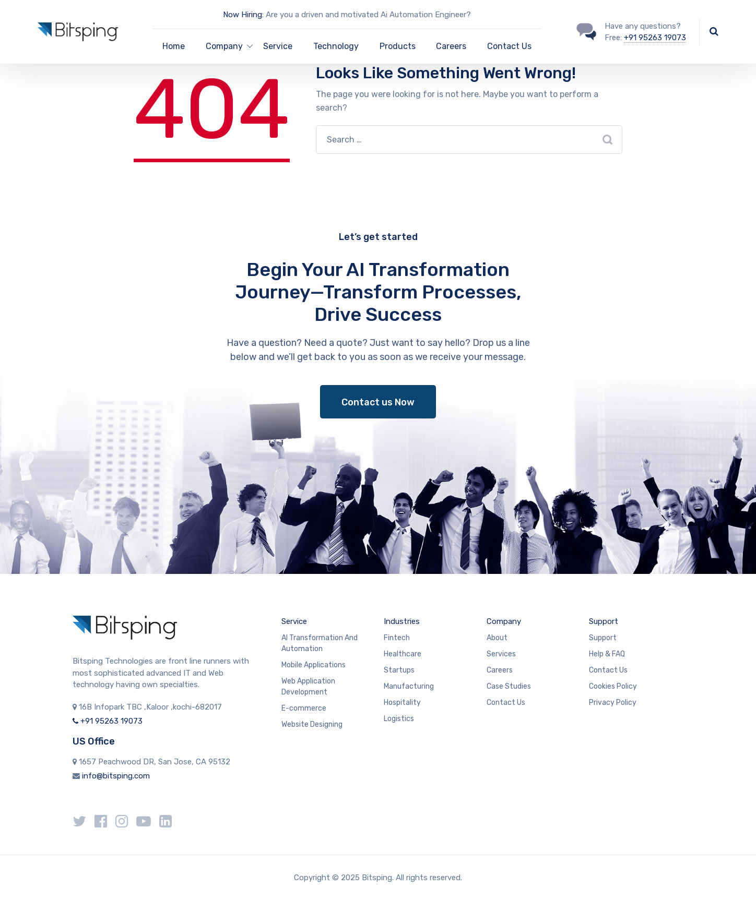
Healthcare (402, 654)
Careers (451, 46)
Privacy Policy (612, 702)
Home (173, 46)
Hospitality (402, 702)
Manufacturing (409, 686)
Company (504, 621)
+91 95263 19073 (655, 37)
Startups (399, 670)
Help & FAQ (607, 654)
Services (501, 654)
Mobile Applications (313, 665)
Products (398, 46)
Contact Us (509, 46)
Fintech (397, 637)
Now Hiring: (243, 14)
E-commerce (303, 708)
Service (277, 46)
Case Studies (509, 686)
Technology (336, 46)
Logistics (399, 718)
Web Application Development (308, 687)
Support (603, 621)
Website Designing (311, 724)
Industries (402, 621)
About (497, 637)
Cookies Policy (613, 686)
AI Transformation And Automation (319, 643)
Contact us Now (378, 402)
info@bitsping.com (116, 776)
